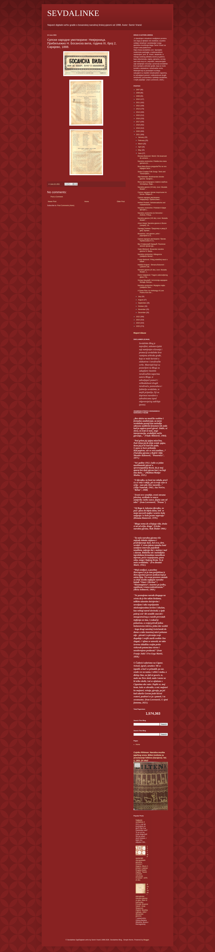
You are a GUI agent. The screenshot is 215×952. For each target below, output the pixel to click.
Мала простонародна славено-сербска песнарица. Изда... (152, 183)
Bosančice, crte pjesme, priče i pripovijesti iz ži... (149, 235)
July (140, 296)
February (141, 140)
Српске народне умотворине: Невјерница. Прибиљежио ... (150, 198)
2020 (138, 131)
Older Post (121, 201)
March (140, 144)
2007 (138, 90)
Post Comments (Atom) (65, 205)
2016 (138, 119)
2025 (138, 326)
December (142, 313)
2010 (138, 99)
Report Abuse (140, 333)
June (140, 153)
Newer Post (52, 201)
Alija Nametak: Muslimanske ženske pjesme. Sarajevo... (151, 178)
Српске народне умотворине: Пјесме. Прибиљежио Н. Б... (152, 240)
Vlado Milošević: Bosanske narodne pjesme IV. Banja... (151, 250)
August (141, 300)
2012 (138, 106)
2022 (138, 317)
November (142, 309)
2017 (138, 122)
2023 (138, 320)
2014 (138, 112)
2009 (138, 96)
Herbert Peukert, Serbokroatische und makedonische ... (151, 203)
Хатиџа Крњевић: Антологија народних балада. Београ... (152, 281)
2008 (138, 93)
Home (86, 201)
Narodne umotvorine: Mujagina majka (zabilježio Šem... (151, 286)
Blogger (146, 940)
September (142, 303)
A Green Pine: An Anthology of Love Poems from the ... (151, 292)
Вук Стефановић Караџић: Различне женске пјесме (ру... (152, 245)
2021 (138, 135)
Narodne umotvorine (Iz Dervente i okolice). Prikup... (150, 214)
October (141, 306)
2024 (138, 323)
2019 (138, 128)
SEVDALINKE (73, 13)
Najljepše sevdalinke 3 (140, 821)
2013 (138, 109)
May (140, 150)
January (141, 137)
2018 (138, 125)
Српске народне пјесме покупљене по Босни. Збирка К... (152, 193)
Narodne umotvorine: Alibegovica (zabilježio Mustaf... (150, 255)
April (140, 147)
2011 (138, 102)
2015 (138, 115)
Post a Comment (57, 197)
